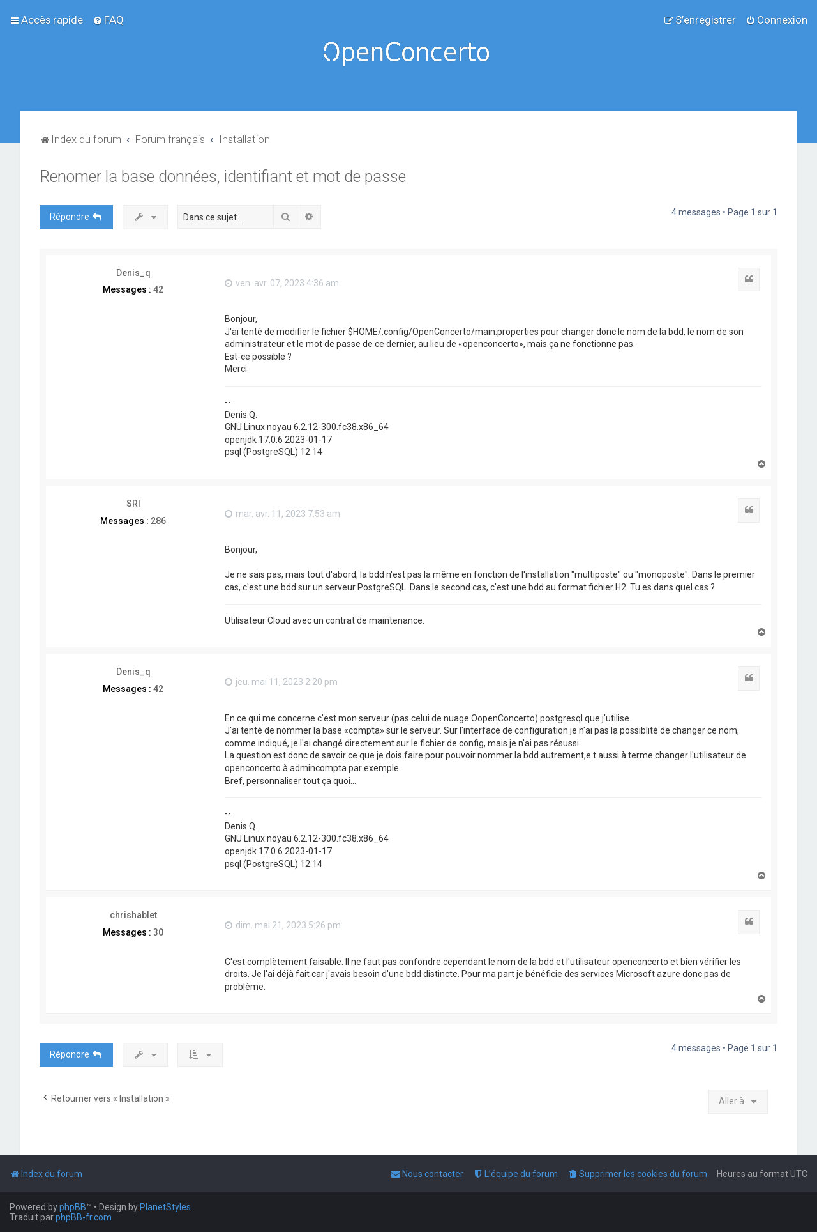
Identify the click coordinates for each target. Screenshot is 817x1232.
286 (158, 521)
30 (158, 932)
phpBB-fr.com (84, 1217)
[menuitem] (108, 20)
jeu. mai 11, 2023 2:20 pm (281, 682)
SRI (133, 503)
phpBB (72, 1207)
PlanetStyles (165, 1207)
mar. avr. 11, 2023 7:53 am (282, 514)
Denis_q (133, 273)
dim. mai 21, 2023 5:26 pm (283, 925)
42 (158, 289)
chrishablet (133, 915)
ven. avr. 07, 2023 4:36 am (282, 283)
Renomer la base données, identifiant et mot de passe (223, 176)
